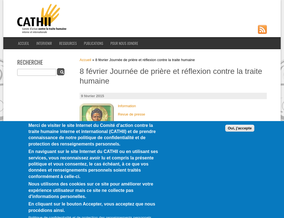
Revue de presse (131, 114)
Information (127, 106)
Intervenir (44, 43)
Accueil (23, 43)
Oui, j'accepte (240, 134)
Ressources (68, 43)
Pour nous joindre (124, 43)
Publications (93, 43)
